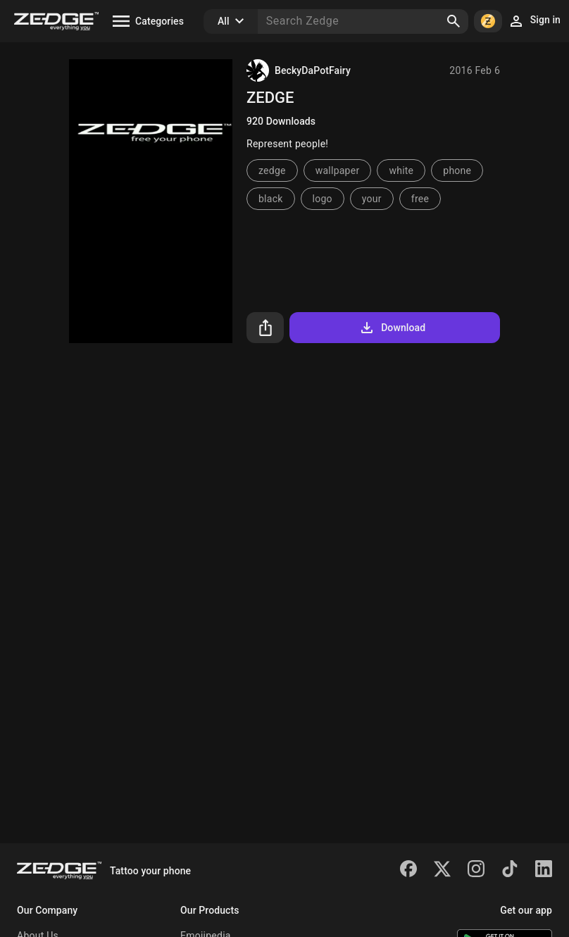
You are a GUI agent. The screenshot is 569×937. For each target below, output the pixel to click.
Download (391, 327)
